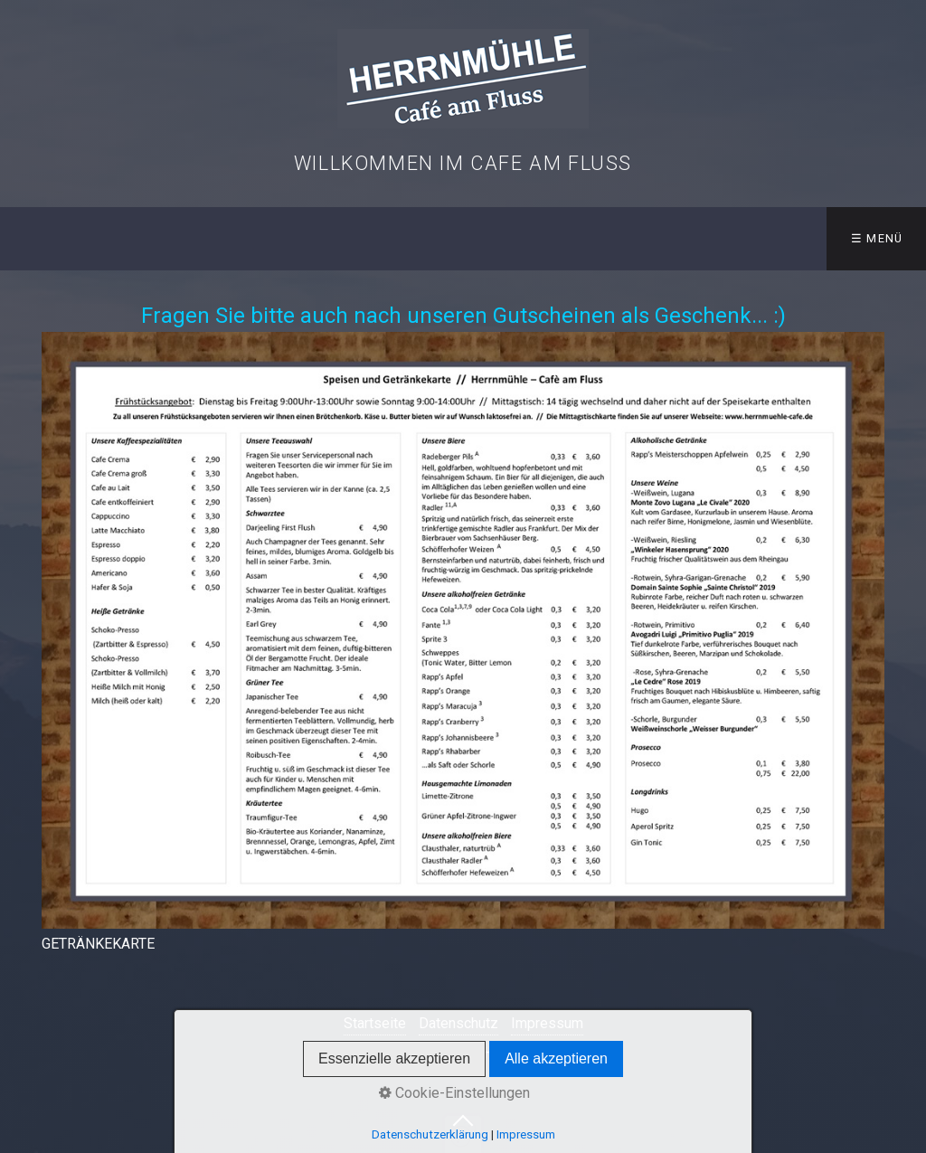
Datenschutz (458, 1023)
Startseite (375, 1023)
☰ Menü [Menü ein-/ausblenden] (877, 238)
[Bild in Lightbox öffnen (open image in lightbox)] (463, 630)
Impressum (547, 1023)
